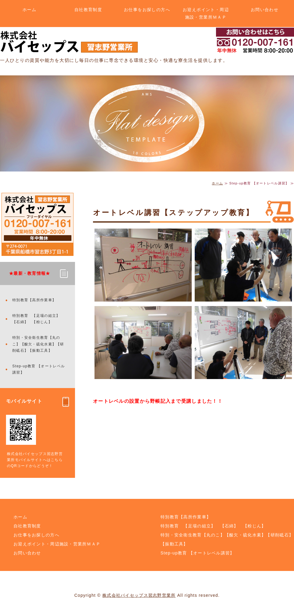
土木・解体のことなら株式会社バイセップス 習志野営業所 (69, 42)
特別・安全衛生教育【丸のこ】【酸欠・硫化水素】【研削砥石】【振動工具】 (38, 344)
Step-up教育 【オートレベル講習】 (38, 369)
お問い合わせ (264, 9)
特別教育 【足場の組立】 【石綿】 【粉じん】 (38, 319)
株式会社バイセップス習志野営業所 (139, 595)
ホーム (29, 9)
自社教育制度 (88, 9)
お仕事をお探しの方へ (147, 9)
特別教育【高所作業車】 (34, 300)
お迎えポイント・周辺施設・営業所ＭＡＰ (206, 13)
